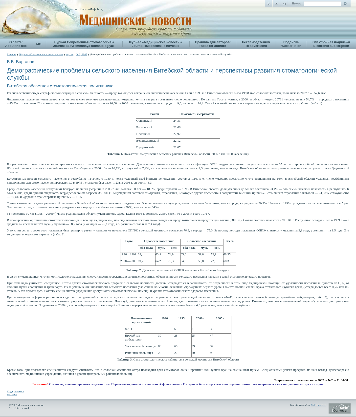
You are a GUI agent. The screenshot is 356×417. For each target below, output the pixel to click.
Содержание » (15, 391)
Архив (69, 54)
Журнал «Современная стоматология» (41, 54)
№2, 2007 (81, 54)
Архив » (12, 394)
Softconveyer (318, 404)
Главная (11, 54)
